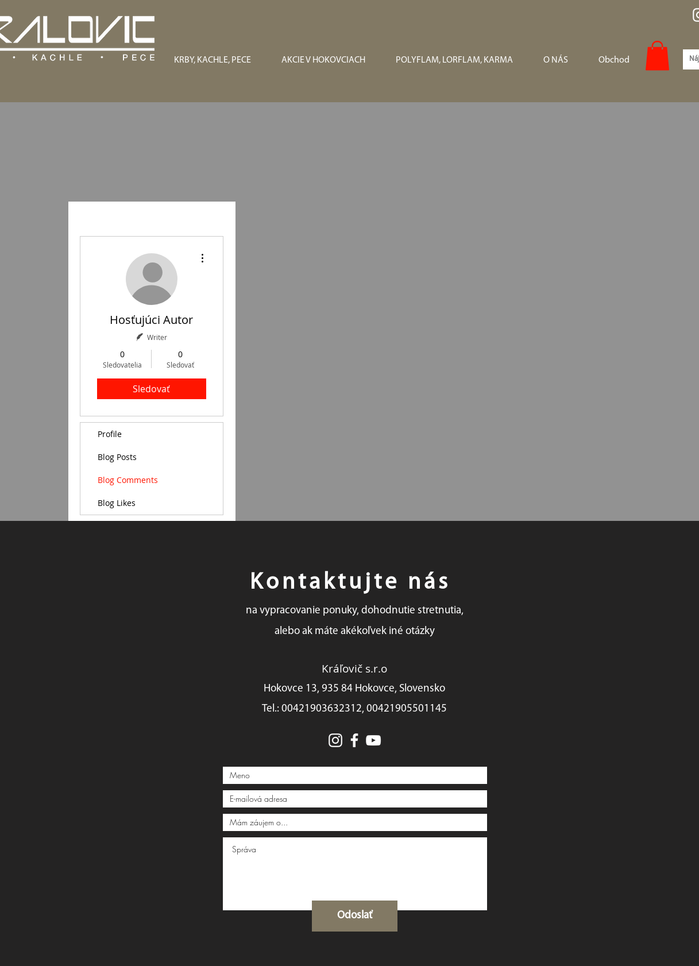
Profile (110, 433)
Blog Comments (128, 479)
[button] (657, 55)
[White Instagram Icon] (335, 740)
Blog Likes (117, 502)
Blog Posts (117, 456)
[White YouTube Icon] (373, 740)
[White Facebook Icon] (354, 740)
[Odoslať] (354, 916)
